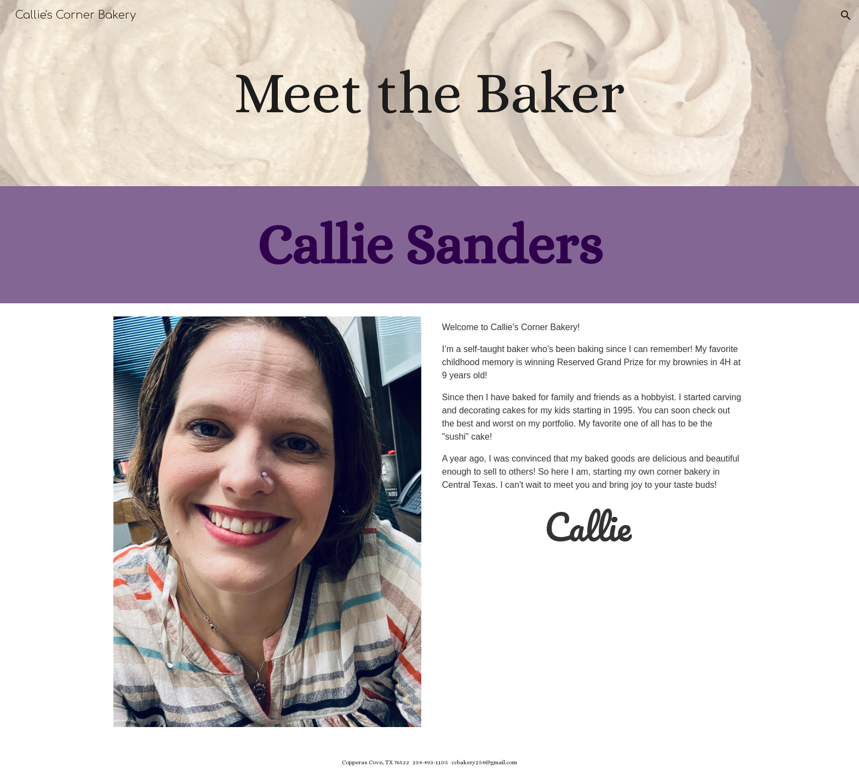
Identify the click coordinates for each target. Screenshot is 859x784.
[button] (846, 15)
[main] (429, 92)
